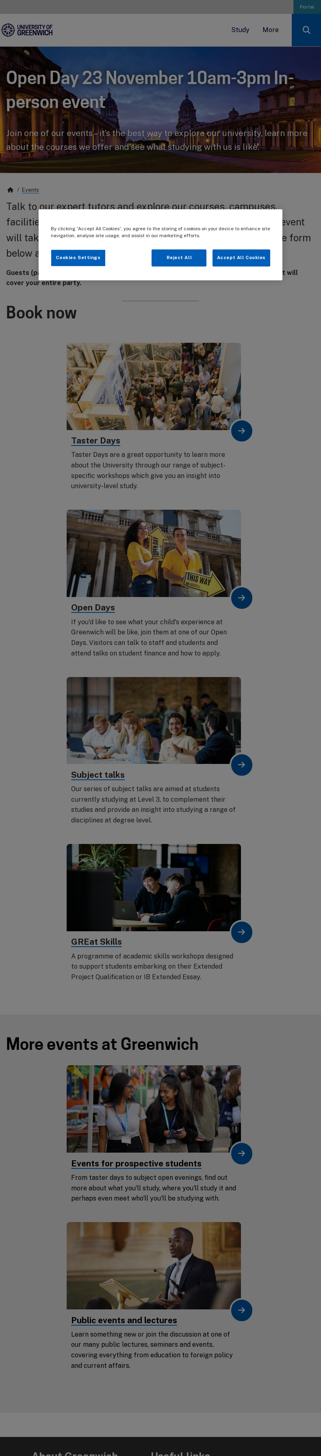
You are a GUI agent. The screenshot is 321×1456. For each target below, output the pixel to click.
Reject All (179, 257)
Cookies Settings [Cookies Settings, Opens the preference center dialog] (78, 257)
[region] (160, 244)
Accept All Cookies (241, 257)
